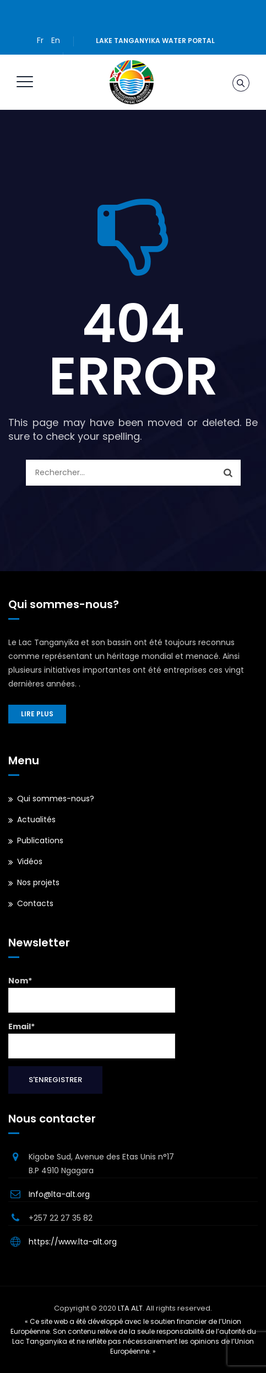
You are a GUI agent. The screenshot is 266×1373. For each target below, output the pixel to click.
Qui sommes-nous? (55, 798)
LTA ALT (130, 1308)
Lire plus (37, 714)
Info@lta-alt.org (59, 1194)
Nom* (91, 994)
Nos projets (38, 882)
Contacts (35, 903)
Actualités (36, 819)
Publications (40, 840)
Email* (91, 1039)
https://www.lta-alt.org (73, 1241)
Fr (40, 40)
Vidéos (29, 861)
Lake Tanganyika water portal (155, 40)
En (55, 40)
